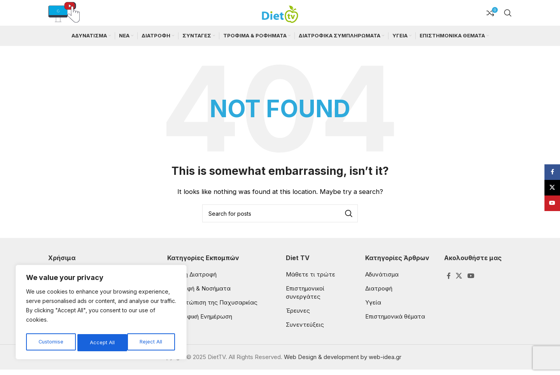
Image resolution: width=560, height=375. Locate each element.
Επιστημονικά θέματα (395, 322)
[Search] (508, 15)
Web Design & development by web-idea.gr (342, 362)
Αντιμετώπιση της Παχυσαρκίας (212, 308)
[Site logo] (280, 15)
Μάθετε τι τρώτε (310, 279)
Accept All (152, 342)
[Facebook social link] (448, 281)
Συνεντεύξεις (305, 330)
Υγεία (373, 308)
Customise (50, 342)
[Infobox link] (64, 16)
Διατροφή (378, 294)
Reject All (101, 342)
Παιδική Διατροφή (192, 279)
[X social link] (459, 281)
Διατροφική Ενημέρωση (199, 322)
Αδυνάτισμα (382, 279)
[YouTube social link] (471, 281)
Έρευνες (298, 316)
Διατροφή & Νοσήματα (199, 294)
